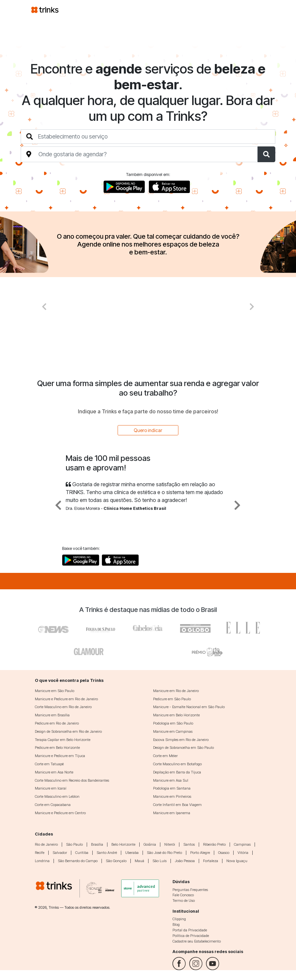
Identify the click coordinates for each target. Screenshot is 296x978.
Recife (39, 852)
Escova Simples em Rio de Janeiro (181, 739)
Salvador (60, 852)
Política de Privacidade (190, 935)
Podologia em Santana (172, 788)
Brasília (97, 844)
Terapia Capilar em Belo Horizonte (62, 739)
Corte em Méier (165, 755)
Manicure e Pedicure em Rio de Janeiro (66, 699)
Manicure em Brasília (52, 715)
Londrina (42, 860)
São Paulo (74, 844)
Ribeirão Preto (214, 844)
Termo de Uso (183, 900)
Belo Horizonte (123, 844)
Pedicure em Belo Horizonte (57, 747)
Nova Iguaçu (236, 860)
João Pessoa (185, 860)
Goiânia (150, 844)
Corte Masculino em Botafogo (177, 764)
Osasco (223, 852)
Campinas (242, 844)
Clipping (179, 919)
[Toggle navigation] (257, 9)
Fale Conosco (183, 895)
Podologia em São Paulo (173, 723)
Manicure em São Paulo (54, 690)
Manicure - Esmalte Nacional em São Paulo (189, 707)
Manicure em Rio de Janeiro (176, 690)
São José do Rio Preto (164, 852)
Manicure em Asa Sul (170, 780)
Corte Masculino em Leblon (57, 796)
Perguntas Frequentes (190, 889)
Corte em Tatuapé (49, 764)
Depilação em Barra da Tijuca (177, 772)
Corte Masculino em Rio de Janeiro (63, 707)
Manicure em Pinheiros (172, 796)
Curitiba (81, 852)
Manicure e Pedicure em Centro (60, 813)
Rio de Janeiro (46, 844)
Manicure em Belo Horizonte (176, 715)
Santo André (107, 852)
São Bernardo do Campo (78, 860)
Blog (176, 924)
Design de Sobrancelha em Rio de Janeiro (68, 731)
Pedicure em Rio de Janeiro (57, 723)
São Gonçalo (116, 860)
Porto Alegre (200, 852)
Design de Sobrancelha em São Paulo (183, 747)
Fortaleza (210, 860)
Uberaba (132, 852)
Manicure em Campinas (173, 731)
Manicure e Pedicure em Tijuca (60, 755)
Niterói (169, 844)
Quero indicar (148, 430)
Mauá (139, 860)
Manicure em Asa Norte (54, 772)
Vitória (243, 852)
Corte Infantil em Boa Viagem (177, 804)
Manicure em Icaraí (50, 788)
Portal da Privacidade (189, 930)
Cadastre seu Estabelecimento (196, 941)
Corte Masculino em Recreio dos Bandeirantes (72, 780)
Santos (189, 844)
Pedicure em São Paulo (172, 699)
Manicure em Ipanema (171, 813)
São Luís (159, 860)
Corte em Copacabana (53, 804)
